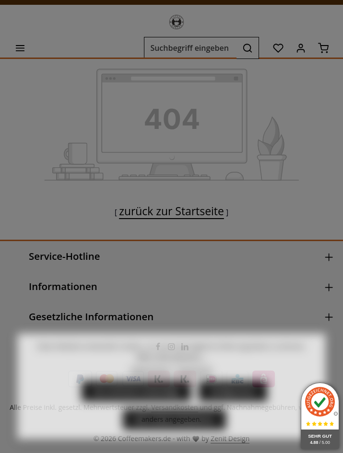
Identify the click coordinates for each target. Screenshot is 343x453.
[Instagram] (172, 348)
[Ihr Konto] (300, 48)
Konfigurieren (233, 410)
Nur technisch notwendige (136, 410)
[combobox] (190, 48)
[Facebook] (159, 348)
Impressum (195, 389)
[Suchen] (248, 48)
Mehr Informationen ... (171, 375)
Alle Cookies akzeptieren (174, 438)
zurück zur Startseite (171, 211)
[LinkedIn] (185, 348)
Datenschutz (149, 389)
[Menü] (20, 48)
